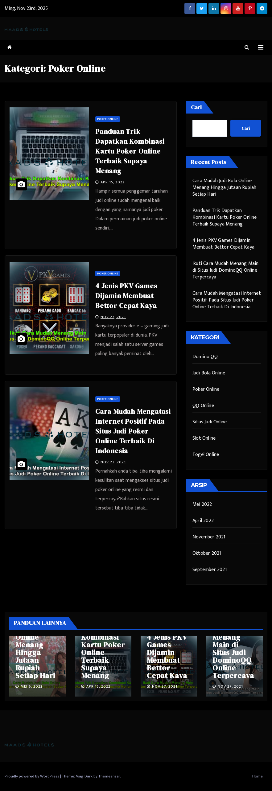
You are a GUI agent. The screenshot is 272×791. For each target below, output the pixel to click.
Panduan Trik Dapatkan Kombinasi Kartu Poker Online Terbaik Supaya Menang (129, 151)
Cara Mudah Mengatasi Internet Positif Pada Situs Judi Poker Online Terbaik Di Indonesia (133, 431)
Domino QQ (205, 357)
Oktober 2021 (206, 553)
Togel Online (205, 454)
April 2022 (203, 521)
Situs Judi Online (209, 422)
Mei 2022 (202, 504)
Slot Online (204, 438)
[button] (247, 47)
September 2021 (209, 569)
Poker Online (107, 119)
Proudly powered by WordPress (32, 776)
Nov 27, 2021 (113, 317)
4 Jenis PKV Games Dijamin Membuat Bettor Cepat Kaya (126, 295)
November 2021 (209, 537)
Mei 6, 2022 (32, 686)
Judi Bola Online (208, 373)
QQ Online (203, 405)
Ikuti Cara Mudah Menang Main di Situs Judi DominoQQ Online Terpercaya (225, 270)
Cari (196, 107)
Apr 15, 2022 (113, 182)
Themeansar (109, 776)
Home (257, 776)
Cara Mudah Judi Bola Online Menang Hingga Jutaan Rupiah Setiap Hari (224, 187)
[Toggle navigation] (260, 47)
